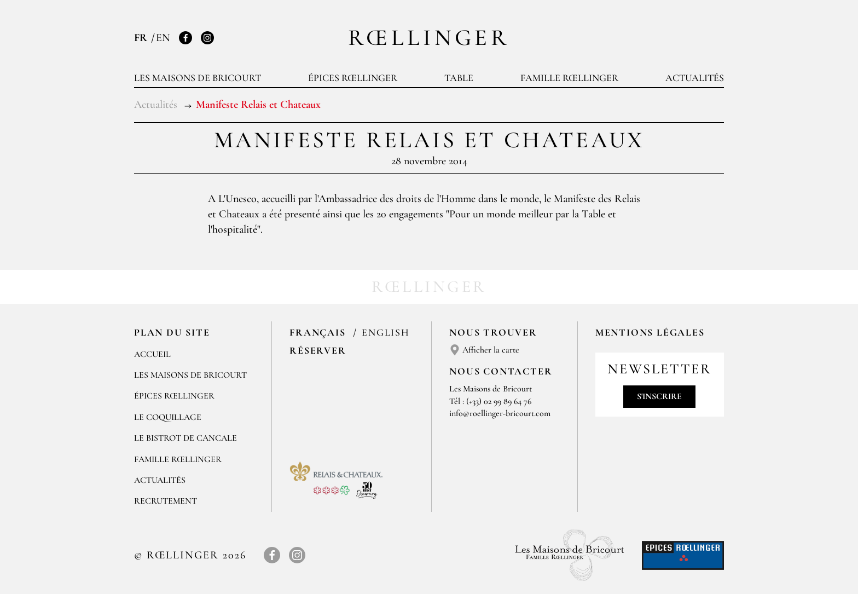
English (386, 332)
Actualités (694, 78)
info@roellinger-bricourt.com (499, 413)
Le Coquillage (167, 417)
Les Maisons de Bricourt (197, 78)
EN (163, 37)
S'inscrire (659, 396)
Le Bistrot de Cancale (185, 437)
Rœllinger (429, 37)
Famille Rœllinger (569, 78)
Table (458, 78)
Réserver (317, 350)
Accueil (152, 354)
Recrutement (165, 500)
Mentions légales (650, 332)
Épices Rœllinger (352, 78)
